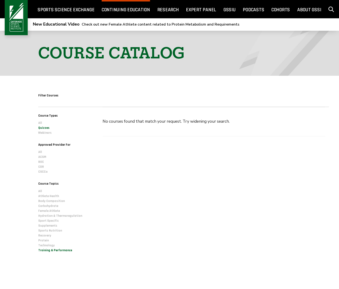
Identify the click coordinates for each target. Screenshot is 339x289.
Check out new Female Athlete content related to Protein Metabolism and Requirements (136, 24)
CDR (41, 167)
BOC (41, 162)
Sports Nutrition (50, 230)
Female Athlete (49, 211)
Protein (43, 240)
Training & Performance (55, 250)
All (40, 123)
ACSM (42, 157)
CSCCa (43, 172)
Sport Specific (48, 221)
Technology (46, 245)
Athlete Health (48, 196)
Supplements (47, 226)
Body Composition (51, 201)
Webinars (45, 133)
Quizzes (44, 128)
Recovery (44, 235)
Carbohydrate (48, 206)
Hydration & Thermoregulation (60, 216)
